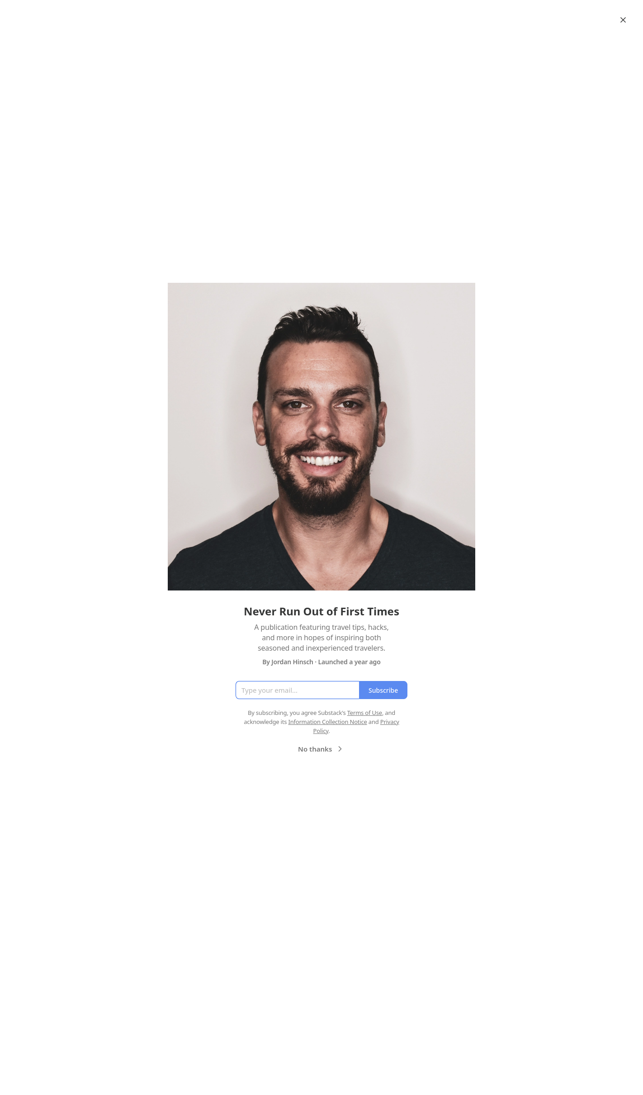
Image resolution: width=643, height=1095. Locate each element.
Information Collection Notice (327, 722)
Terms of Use (364, 713)
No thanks (321, 748)
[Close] (623, 20)
